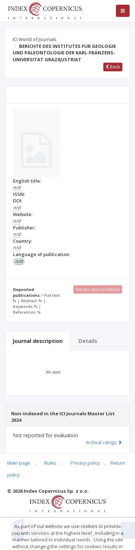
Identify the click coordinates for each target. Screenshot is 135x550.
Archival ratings (104, 442)
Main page (18, 463)
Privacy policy (85, 463)
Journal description (38, 340)
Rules (50, 463)
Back (112, 66)
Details (87, 340)
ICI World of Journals (35, 39)
